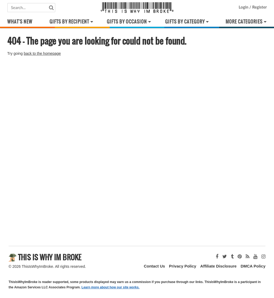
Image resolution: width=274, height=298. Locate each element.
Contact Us (154, 266)
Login (244, 7)
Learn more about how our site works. (111, 287)
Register (259, 7)
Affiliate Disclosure (218, 266)
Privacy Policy (182, 266)
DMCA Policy (253, 266)
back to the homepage (42, 53)
